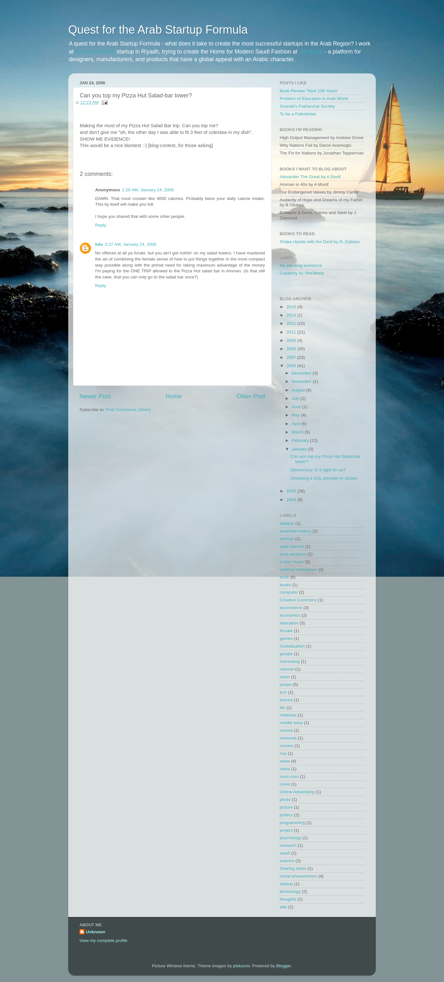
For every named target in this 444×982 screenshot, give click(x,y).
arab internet (292, 546)
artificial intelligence (298, 569)
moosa (286, 730)
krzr (283, 692)
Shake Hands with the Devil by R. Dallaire (320, 241)
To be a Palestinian (298, 113)
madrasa (288, 715)
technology (290, 891)
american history (295, 531)
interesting (290, 661)
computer (289, 592)
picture (286, 807)
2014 (291, 315)
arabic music (292, 561)
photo (285, 799)
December (302, 373)
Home (174, 396)
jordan (286, 684)
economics (290, 615)
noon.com (289, 776)
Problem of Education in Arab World (314, 98)
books (285, 584)
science (287, 860)
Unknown (95, 931)
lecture (286, 699)
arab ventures (293, 554)
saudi (285, 853)
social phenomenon (298, 876)
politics (286, 815)
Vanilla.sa (311, 51)
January (300, 449)
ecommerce (291, 607)
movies (286, 745)
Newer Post (95, 396)
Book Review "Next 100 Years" (309, 90)
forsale (286, 630)
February (301, 440)
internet (287, 669)
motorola (288, 738)
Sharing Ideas (293, 868)
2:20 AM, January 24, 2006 (148, 189)
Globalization (292, 646)
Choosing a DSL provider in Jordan (324, 478)
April (296, 423)
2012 (291, 323)
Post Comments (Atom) (128, 409)
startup (286, 883)
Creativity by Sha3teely (302, 273)
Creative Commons (298, 600)
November (302, 381)
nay (283, 753)
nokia (285, 768)
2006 (291, 365)
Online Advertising (297, 791)
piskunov (241, 965)
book (284, 577)
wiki (283, 906)
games (286, 638)
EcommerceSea (95, 51)
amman (287, 538)
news (285, 761)
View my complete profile (103, 940)
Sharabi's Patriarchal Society (307, 106)
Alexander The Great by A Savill (310, 176)
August (299, 390)
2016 (291, 306)
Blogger (283, 965)
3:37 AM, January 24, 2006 (130, 244)
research (288, 845)
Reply (100, 225)
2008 (291, 348)
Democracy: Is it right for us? (318, 469)
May (296, 415)
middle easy (291, 722)
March (298, 432)
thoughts (288, 899)
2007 (291, 357)
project (286, 830)
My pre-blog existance (301, 265)
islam (285, 676)
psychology (290, 837)
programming (292, 822)
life (282, 707)
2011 (291, 332)
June (297, 406)
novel (285, 784)
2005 (291, 491)
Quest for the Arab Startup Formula (158, 29)
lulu (99, 244)
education (289, 623)
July (296, 398)
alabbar (287, 523)
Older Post (251, 396)
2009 (291, 340)
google (286, 653)
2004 (291, 499)
